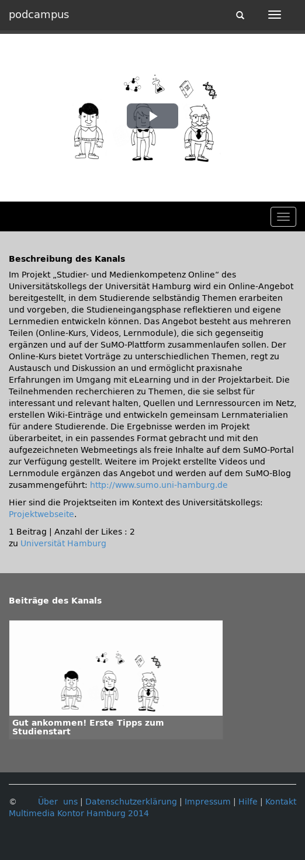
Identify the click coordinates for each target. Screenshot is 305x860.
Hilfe (248, 802)
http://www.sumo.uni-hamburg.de (159, 485)
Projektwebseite (41, 514)
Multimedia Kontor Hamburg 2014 (79, 814)
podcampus (39, 14)
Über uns (58, 802)
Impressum (208, 802)
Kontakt (280, 802)
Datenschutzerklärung (131, 802)
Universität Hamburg (63, 544)
